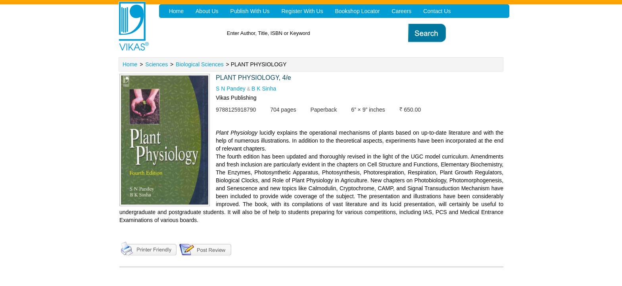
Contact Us (437, 11)
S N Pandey (231, 88)
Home (130, 64)
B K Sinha (263, 88)
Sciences (156, 64)
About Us (207, 11)
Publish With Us (250, 11)
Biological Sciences (200, 64)
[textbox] (323, 33)
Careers (401, 11)
